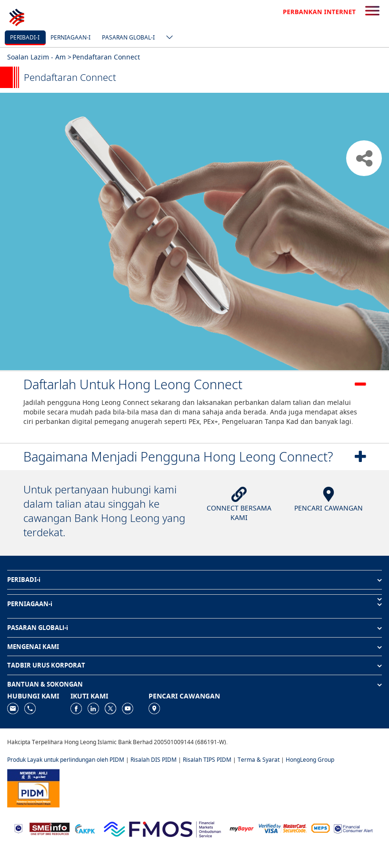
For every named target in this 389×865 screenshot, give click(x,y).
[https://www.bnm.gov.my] (18, 828)
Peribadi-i (25, 37)
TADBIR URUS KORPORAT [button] (46, 665)
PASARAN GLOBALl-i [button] (37, 627)
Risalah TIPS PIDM (207, 760)
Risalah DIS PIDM (153, 760)
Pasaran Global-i (128, 37)
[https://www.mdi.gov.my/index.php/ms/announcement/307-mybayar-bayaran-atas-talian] (242, 828)
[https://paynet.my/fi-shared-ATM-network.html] (320, 828)
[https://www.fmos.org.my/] (162, 827)
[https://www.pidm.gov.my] (33, 787)
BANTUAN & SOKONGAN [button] (45, 684)
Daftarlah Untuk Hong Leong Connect (132, 384)
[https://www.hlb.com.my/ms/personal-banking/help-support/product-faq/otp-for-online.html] (283, 828)
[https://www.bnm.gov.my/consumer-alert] (353, 828)
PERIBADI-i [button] (23, 579)
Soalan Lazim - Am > (39, 56)
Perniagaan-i (70, 37)
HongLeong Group (310, 760)
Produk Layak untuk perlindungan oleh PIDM (65, 760)
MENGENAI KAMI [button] (33, 646)
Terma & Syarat (258, 760)
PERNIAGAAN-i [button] (29, 604)
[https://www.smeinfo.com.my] (50, 827)
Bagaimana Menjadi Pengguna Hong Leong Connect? (178, 456)
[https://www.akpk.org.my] (84, 828)
